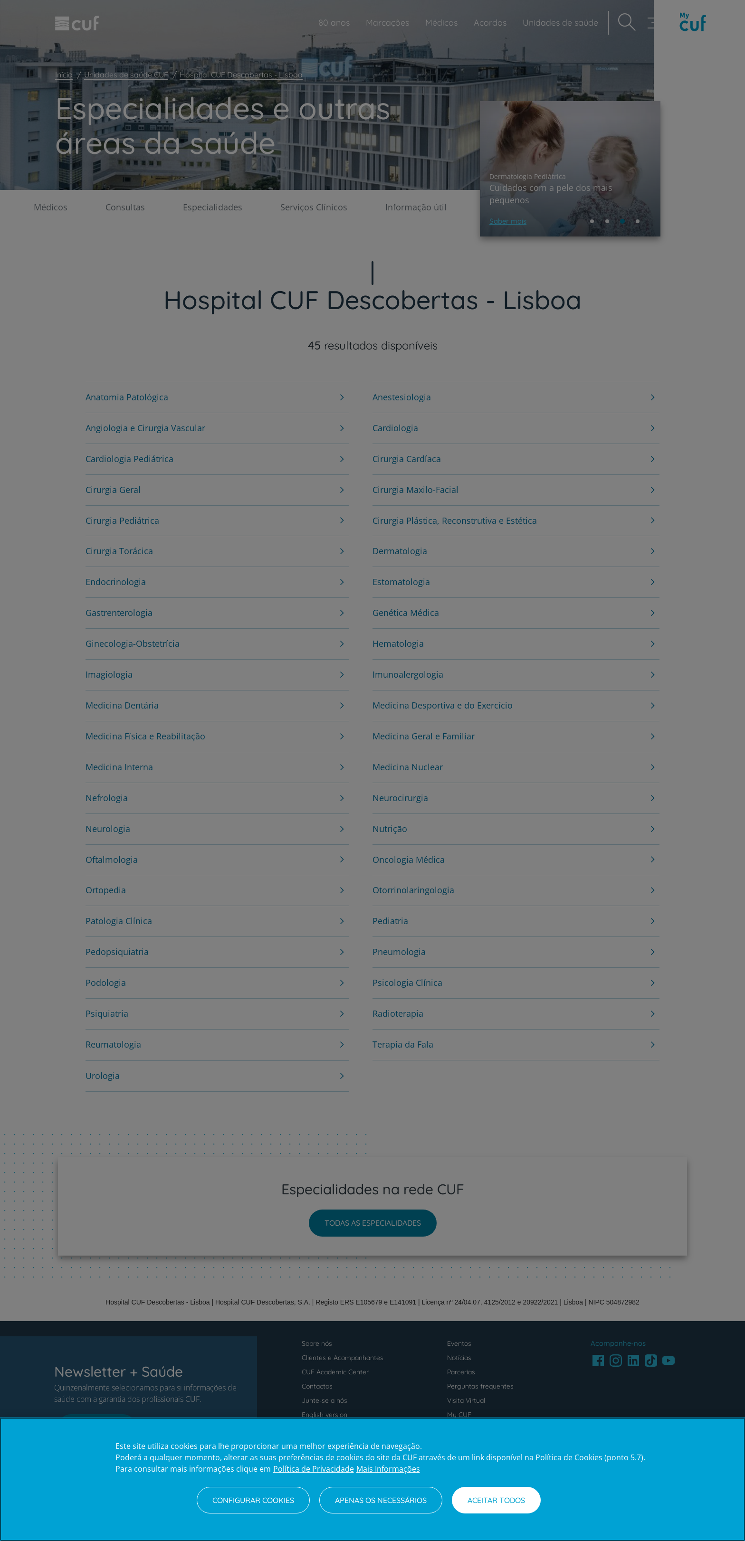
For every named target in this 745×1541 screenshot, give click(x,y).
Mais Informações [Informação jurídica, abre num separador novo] (388, 1469)
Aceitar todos (496, 1500)
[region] (372, 1479)
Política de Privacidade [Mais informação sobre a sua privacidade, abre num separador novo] (313, 1469)
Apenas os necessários (381, 1500)
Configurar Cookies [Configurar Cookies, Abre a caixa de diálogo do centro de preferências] (253, 1500)
